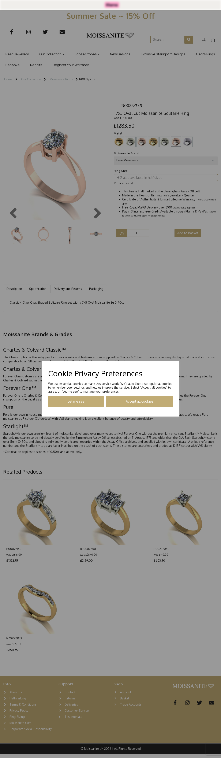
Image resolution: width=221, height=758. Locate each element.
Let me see (76, 401)
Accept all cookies (139, 401)
